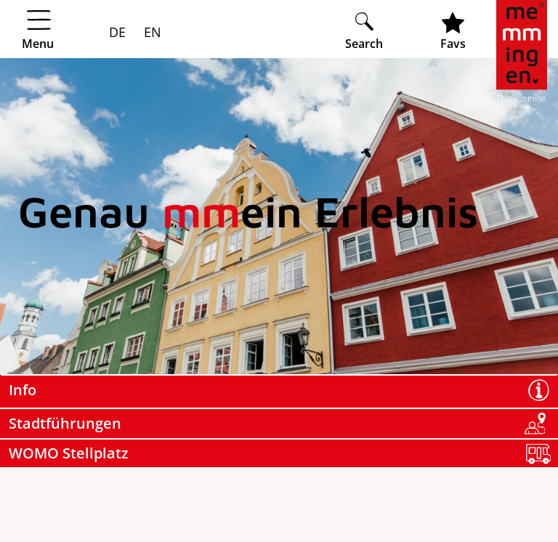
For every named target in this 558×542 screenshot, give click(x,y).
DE (117, 32)
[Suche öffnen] (364, 30)
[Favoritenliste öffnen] (453, 30)
